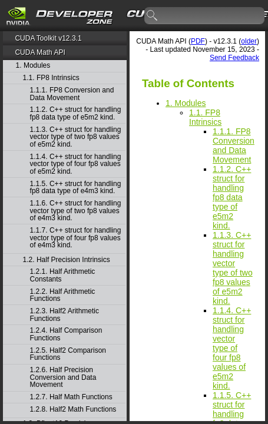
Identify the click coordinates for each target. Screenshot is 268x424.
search (152, 16)
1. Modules (33, 65)
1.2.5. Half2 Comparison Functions (68, 354)
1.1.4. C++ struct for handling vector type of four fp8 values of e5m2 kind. (75, 164)
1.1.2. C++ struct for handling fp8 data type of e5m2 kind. (75, 113)
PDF (198, 41)
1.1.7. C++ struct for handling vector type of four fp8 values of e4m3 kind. (75, 238)
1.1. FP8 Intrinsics (51, 78)
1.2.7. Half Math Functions (71, 397)
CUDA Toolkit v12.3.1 (48, 38)
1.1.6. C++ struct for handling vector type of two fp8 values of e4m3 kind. (75, 211)
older (249, 41)
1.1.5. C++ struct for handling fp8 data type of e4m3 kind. (75, 187)
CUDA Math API (40, 52)
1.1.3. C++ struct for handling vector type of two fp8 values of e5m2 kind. (75, 137)
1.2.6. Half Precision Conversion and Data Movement (63, 377)
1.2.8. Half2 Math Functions (73, 409)
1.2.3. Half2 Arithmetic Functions (64, 314)
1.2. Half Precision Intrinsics (66, 260)
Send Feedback (234, 58)
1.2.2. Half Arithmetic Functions (62, 295)
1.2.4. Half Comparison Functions (66, 334)
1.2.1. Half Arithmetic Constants (62, 275)
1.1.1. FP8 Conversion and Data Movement (72, 94)
